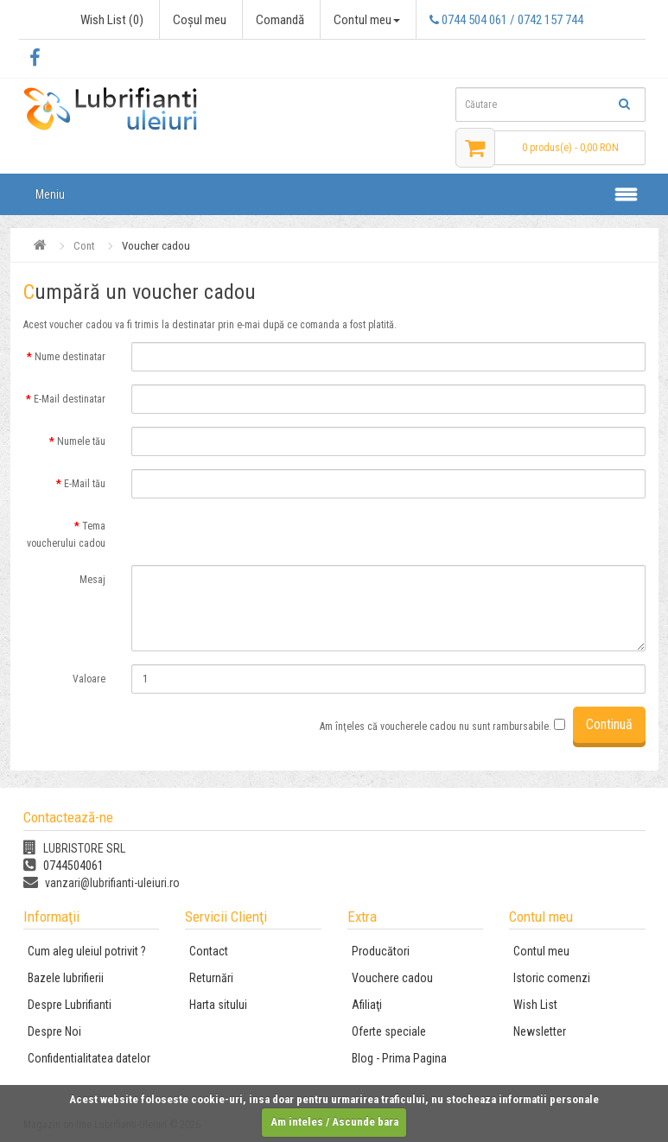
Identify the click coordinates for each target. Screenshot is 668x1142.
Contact (208, 951)
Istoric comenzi (551, 978)
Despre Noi (54, 1031)
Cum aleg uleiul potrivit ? (87, 951)
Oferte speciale (389, 1031)
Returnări (211, 978)
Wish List (535, 1005)
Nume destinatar (70, 357)
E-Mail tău (84, 484)
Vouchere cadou (392, 978)
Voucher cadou (156, 245)
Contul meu (541, 951)
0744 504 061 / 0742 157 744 (506, 20)
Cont (84, 245)
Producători (381, 951)
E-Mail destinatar (69, 399)
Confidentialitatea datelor (89, 1058)
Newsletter (539, 1031)
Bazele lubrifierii (66, 978)
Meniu (50, 194)
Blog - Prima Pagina (399, 1058)
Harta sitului (218, 1005)
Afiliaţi (367, 1005)
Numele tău (81, 441)
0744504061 (63, 865)
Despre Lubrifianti (69, 1005)
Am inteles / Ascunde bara (334, 1121)
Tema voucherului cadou (66, 534)
